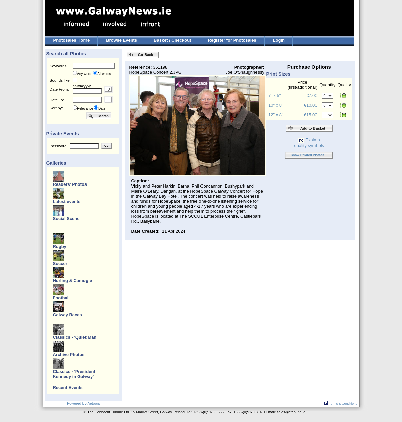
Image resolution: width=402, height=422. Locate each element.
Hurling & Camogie (72, 280)
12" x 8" (275, 114)
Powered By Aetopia (83, 403)
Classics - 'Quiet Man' (75, 337)
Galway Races (67, 314)
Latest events (67, 201)
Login (279, 40)
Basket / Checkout (172, 40)
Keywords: (59, 66)
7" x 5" (274, 95)
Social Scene (66, 218)
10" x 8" (275, 105)
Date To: (57, 100)
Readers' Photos (70, 184)
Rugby (59, 246)
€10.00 (311, 105)
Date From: (59, 89)
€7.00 (311, 95)
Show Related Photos (307, 155)
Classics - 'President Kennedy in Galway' (74, 374)
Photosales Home (71, 40)
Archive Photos (69, 354)
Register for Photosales (232, 40)
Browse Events (121, 40)
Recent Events (68, 387)
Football (61, 297)
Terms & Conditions (340, 403)
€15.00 (311, 114)
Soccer (60, 263)
